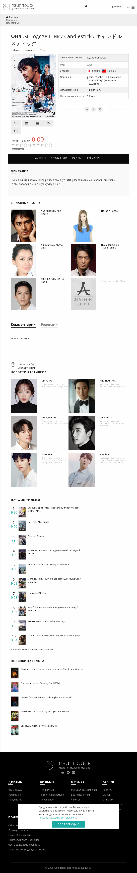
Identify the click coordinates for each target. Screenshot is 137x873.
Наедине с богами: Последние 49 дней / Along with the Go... (54, 552)
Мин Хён (47, 454)
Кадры (77, 158)
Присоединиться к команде (23, 839)
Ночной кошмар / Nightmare (55, 386)
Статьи (106, 794)
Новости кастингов (28, 372)
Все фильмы (47, 789)
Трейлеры (94, 158)
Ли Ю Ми (47, 380)
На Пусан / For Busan (38, 521)
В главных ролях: (26, 203)
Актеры (40, 158)
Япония (96, 70)
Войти (116, 6)
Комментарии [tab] (23, 324)
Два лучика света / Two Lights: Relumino (49, 564)
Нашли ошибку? (26, 364)
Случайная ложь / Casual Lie (55, 423)
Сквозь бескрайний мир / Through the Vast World (46, 697)
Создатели (59, 158)
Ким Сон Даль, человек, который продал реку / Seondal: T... (53, 609)
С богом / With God (37, 592)
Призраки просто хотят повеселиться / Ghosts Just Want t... (52, 668)
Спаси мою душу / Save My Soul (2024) (40, 683)
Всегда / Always (36, 536)
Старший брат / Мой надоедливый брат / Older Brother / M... (53, 509)
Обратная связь (17, 825)
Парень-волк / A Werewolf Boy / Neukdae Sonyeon (54, 635)
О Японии (107, 799)
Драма (16, 50)
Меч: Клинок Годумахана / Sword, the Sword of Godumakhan (113, 460)
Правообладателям (19, 835)
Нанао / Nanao (109, 210)
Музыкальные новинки (84, 789)
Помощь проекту (18, 830)
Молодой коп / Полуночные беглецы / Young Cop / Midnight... (54, 580)
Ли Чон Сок (106, 417)
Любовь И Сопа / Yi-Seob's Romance (112, 424)
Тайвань (111, 70)
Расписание (15, 794)
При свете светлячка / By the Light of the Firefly (45, 711)
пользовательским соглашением (57, 817)
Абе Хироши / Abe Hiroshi (51, 212)
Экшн (43, 50)
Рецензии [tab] (49, 324)
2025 (90, 64)
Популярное (15, 799)
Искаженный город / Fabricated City (46, 621)
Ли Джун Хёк (49, 417)
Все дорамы (15, 789)
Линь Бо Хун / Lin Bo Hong (52, 280)
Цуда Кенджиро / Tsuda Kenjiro (110, 246)
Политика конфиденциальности (26, 849)
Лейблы (75, 799)
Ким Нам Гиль (108, 380)
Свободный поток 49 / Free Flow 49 (39, 725)
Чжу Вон (105, 454)
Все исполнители (81, 794)
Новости (107, 789)
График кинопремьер (52, 794)
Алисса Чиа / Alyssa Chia (52, 246)
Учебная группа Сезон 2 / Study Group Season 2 (54, 461)
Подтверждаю (68, 824)
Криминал (30, 50)
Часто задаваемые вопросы (24, 844)
